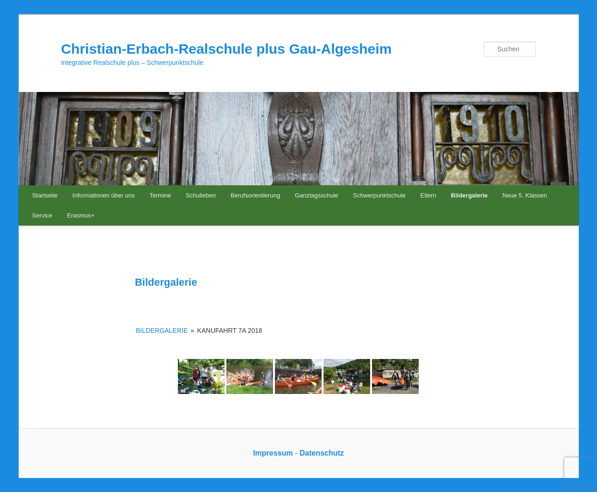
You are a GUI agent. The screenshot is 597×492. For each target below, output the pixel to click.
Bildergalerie (469, 195)
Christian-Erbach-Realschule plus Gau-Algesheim (226, 48)
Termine (160, 195)
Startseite (45, 195)
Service (42, 215)
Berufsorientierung (255, 195)
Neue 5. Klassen (524, 195)
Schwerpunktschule (379, 195)
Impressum (273, 453)
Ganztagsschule (316, 195)
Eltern (428, 195)
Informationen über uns (103, 195)
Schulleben (201, 195)
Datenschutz (322, 453)
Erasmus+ (81, 215)
